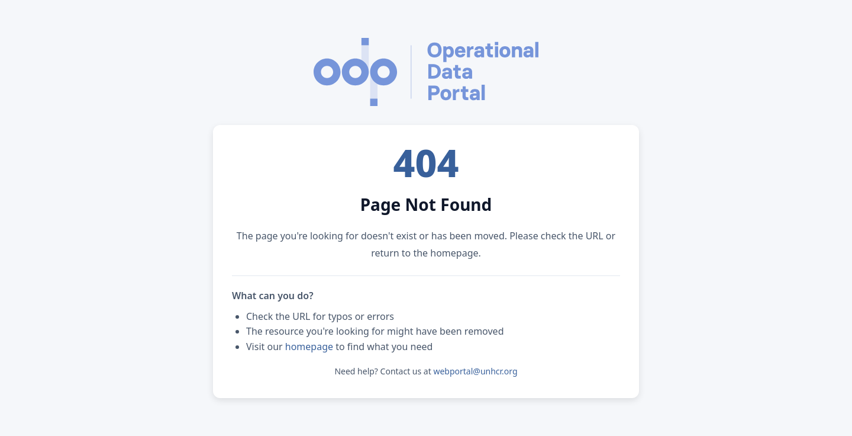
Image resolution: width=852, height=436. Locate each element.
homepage (309, 346)
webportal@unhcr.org (475, 371)
